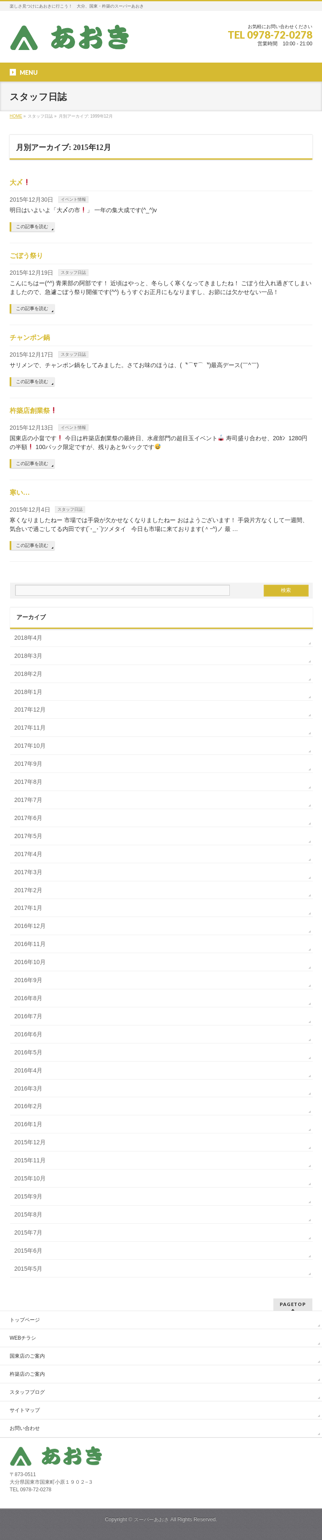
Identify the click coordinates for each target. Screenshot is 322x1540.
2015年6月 (28, 1250)
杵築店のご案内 (27, 1374)
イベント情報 (73, 199)
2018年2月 (28, 673)
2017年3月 (28, 872)
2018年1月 (28, 692)
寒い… (20, 492)
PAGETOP (293, 1304)
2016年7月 (28, 1016)
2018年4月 (28, 637)
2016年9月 (28, 980)
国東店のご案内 (27, 1356)
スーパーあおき (151, 1519)
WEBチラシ (23, 1338)
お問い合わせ (25, 1428)
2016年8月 (28, 998)
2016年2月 (28, 1106)
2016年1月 (28, 1124)
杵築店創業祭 (33, 410)
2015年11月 (30, 1160)
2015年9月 (28, 1196)
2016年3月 (28, 1088)
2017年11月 (30, 727)
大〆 (20, 182)
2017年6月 (28, 818)
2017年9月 (28, 763)
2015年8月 (28, 1214)
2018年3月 (28, 655)
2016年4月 (28, 1070)
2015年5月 (28, 1268)
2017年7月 (28, 799)
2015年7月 (28, 1232)
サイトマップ (25, 1410)
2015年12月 (30, 1142)
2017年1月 (28, 907)
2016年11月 (30, 944)
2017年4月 (28, 854)
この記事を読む (32, 226)
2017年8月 (28, 781)
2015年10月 (30, 1178)
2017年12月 (30, 709)
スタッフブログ (27, 1392)
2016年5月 (28, 1052)
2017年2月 (28, 890)
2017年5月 (28, 836)
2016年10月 (30, 962)
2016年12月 (30, 925)
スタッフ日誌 (73, 272)
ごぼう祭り (26, 255)
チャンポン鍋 (30, 337)
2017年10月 (30, 745)
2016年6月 (28, 1034)
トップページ (25, 1320)
